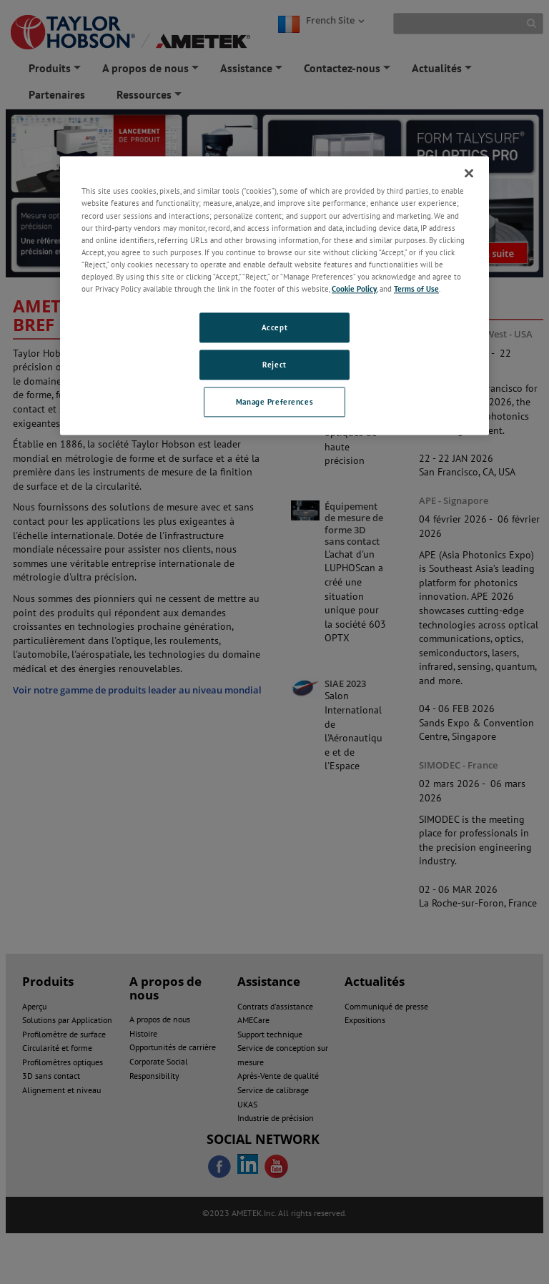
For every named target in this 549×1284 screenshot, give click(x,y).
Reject (274, 364)
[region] (274, 296)
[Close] (469, 173)
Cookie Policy (354, 288)
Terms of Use (416, 288)
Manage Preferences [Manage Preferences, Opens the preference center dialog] (274, 401)
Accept (274, 327)
